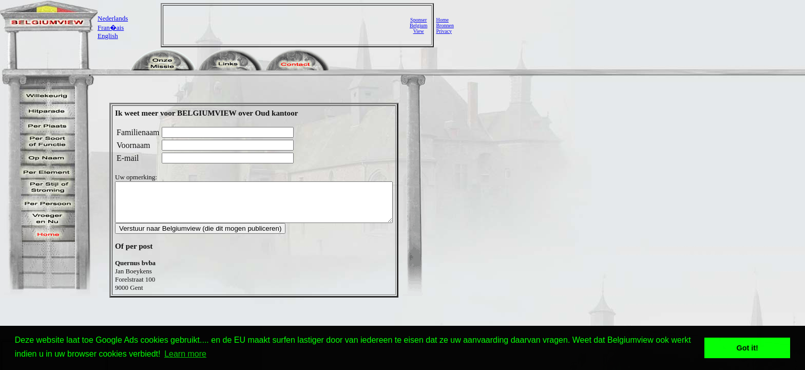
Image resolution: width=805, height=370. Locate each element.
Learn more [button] (185, 353)
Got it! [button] (747, 348)
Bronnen (444, 25)
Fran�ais (111, 27)
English (108, 36)
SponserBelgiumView (418, 25)
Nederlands (113, 18)
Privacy (444, 31)
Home (442, 20)
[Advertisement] (287, 25)
